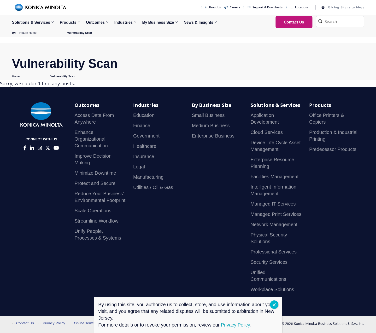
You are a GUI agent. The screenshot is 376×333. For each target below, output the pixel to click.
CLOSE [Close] (274, 304)
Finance (141, 125)
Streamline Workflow (96, 221)
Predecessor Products (332, 149)
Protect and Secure (95, 183)
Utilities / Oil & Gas (153, 187)
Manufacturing (148, 177)
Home (16, 76)
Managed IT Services (273, 204)
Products (68, 22)
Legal (139, 167)
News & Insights (198, 22)
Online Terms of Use (88, 323)
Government (146, 136)
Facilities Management (275, 176)
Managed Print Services (276, 214)
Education (143, 115)
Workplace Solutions (272, 289)
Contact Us (23, 323)
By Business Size (158, 22)
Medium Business (211, 125)
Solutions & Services (31, 22)
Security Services (269, 262)
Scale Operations (93, 210)
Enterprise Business (213, 136)
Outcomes (95, 22)
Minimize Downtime (95, 173)
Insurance (143, 156)
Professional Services (274, 252)
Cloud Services (267, 132)
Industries (123, 22)
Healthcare (144, 146)
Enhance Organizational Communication (91, 139)
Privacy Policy (52, 323)
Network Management (274, 224)
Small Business (208, 115)
